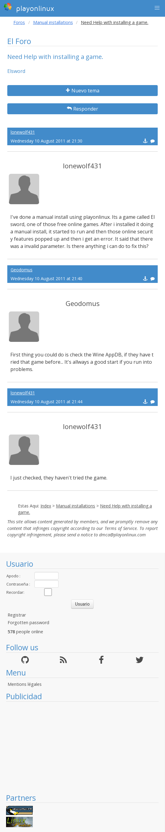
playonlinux (29, 7)
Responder (82, 108)
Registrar (17, 615)
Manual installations (53, 22)
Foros (19, 22)
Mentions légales (25, 684)
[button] (157, 8)
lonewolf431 (23, 132)
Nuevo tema (82, 90)
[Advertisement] (82, 747)
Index (45, 506)
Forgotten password (28, 622)
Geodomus (22, 270)
